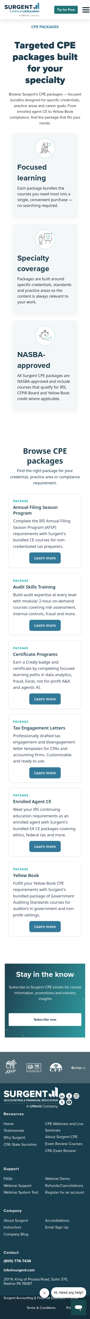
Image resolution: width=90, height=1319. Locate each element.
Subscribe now (45, 1019)
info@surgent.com (19, 1270)
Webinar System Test (21, 1192)
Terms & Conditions (41, 1307)
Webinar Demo (57, 1178)
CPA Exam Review (60, 1150)
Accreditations (57, 1220)
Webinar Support (17, 1185)
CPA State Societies (20, 1144)
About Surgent (16, 1220)
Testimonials (14, 1130)
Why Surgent (14, 1137)
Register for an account (64, 1192)
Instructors (12, 1227)
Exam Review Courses (63, 1143)
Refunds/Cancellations (64, 1185)
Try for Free (66, 9)
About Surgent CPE (61, 1137)
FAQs (8, 1178)
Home (9, 1124)
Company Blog (16, 1234)
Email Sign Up (56, 1227)
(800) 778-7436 (17, 1261)
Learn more (45, 558)
